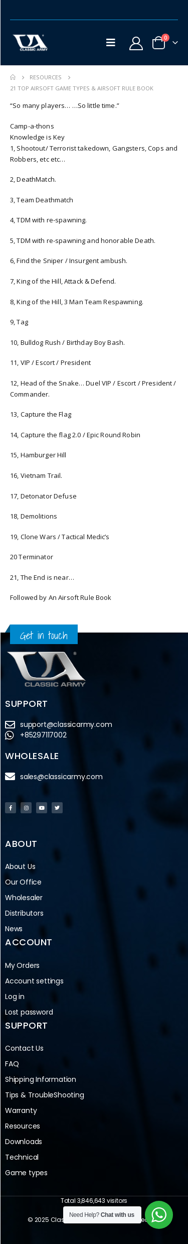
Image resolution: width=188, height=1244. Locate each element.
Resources (22, 1126)
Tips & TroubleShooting (44, 1095)
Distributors (27, 913)
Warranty (21, 1110)
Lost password (29, 1012)
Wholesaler (24, 898)
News (14, 929)
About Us (20, 866)
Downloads (23, 1142)
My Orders (22, 965)
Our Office (23, 882)
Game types (26, 1173)
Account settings (34, 981)
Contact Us (24, 1048)
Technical (22, 1157)
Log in (15, 996)
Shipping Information (40, 1079)
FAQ (12, 1064)
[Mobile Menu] (111, 42)
